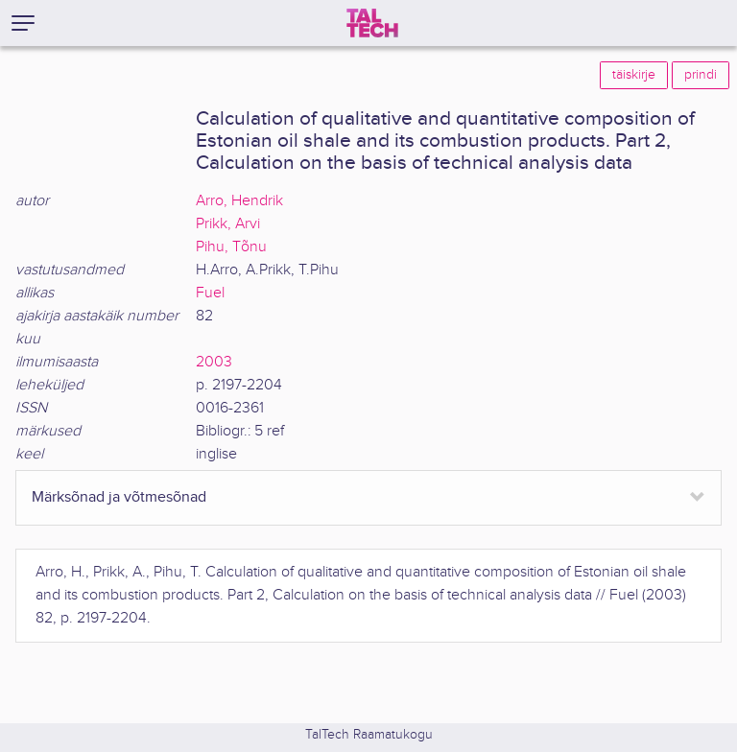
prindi (700, 74)
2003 (214, 362)
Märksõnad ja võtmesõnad (119, 497)
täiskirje (633, 74)
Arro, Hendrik (239, 201)
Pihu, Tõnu (231, 247)
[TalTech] (372, 23)
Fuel (210, 293)
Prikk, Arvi (228, 224)
